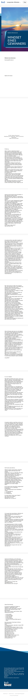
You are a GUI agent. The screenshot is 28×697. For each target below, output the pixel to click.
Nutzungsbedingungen (19, 693)
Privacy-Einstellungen (14, 695)
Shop (25, 2)
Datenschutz (11, 693)
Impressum (5, 693)
